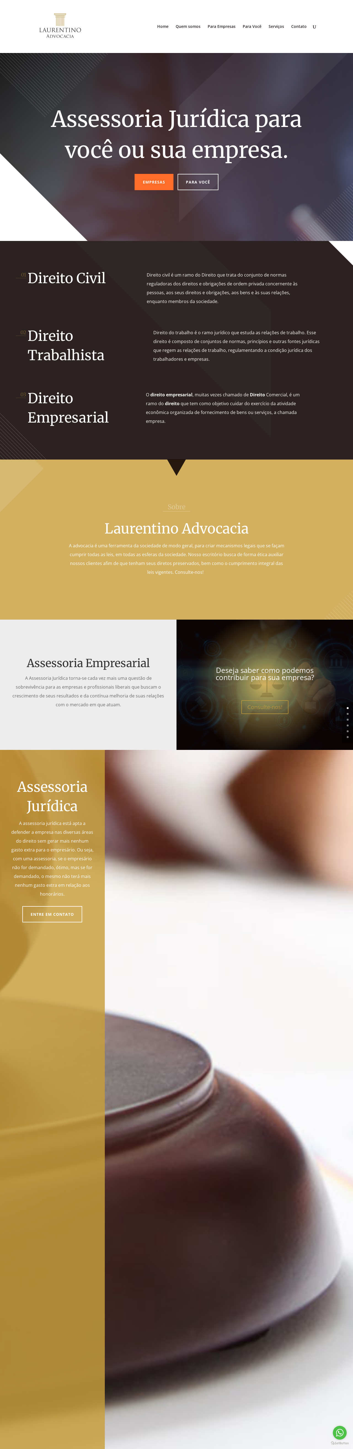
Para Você (252, 27)
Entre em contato (52, 914)
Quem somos (188, 27)
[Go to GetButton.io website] (340, 1443)
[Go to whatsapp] (340, 1433)
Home (163, 27)
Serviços (276, 27)
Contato (299, 27)
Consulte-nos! (264, 707)
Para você (198, 182)
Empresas (154, 182)
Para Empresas (222, 27)
